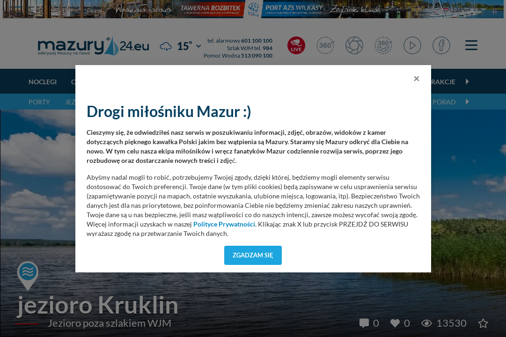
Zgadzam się (253, 255)
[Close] (416, 78)
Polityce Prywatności (224, 224)
